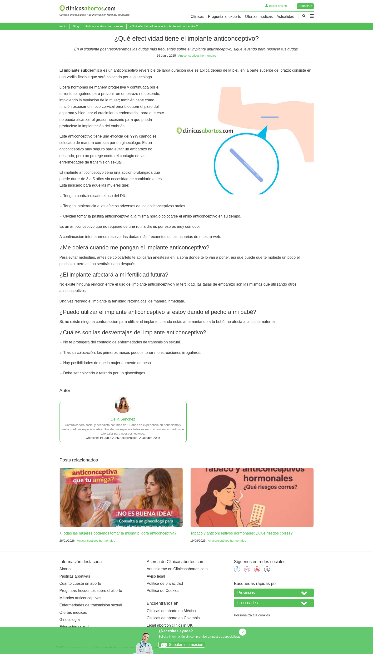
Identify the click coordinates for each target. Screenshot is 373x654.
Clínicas (197, 17)
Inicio (63, 26)
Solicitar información (181, 645)
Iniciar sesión (276, 6)
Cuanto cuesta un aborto (80, 583)
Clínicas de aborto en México (171, 611)
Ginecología (70, 620)
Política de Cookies (163, 591)
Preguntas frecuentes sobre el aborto (91, 591)
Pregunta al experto (224, 17)
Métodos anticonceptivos (80, 598)
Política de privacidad (165, 583)
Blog (76, 26)
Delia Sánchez (123, 419)
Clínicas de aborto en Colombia (173, 618)
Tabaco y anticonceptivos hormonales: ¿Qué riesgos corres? (241, 533)
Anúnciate (305, 6)
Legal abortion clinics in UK (170, 625)
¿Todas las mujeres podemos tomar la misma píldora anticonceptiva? (118, 533)
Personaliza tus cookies (252, 615)
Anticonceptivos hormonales (104, 26)
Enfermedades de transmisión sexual (91, 605)
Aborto (65, 569)
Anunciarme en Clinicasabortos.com (177, 569)
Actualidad (285, 17)
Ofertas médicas (259, 17)
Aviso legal (156, 576)
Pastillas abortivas (75, 576)
